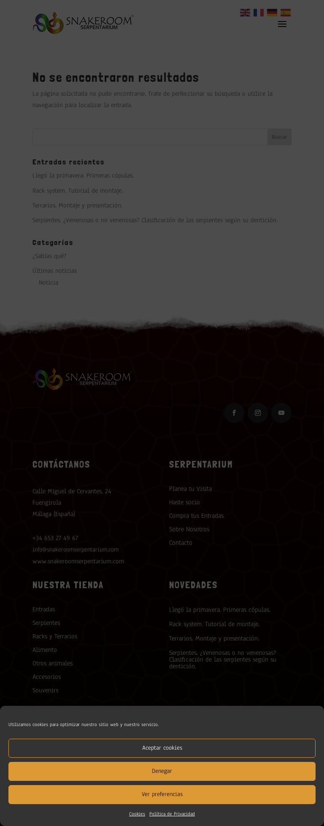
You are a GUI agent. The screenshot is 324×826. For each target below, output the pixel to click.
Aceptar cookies (162, 748)
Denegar (162, 771)
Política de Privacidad (172, 813)
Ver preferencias (162, 794)
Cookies (137, 813)
